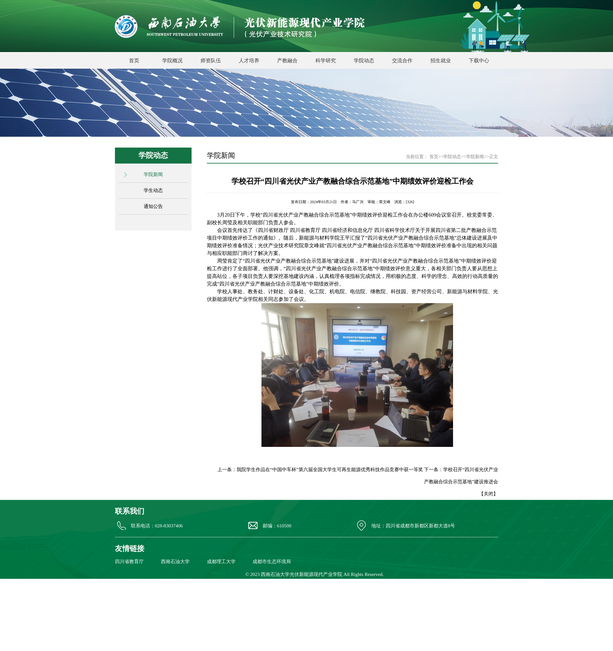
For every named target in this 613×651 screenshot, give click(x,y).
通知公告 (153, 206)
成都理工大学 (221, 561)
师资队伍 (211, 60)
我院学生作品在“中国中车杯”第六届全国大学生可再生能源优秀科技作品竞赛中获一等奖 (330, 469)
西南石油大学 (175, 561)
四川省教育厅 (129, 561)
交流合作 (402, 60)
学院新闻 (153, 174)
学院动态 (364, 60)
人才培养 (249, 60)
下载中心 (479, 60)
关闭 (488, 493)
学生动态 (153, 190)
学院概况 (172, 60)
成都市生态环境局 (272, 561)
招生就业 (440, 60)
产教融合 (287, 60)
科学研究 (325, 60)
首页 (134, 60)
